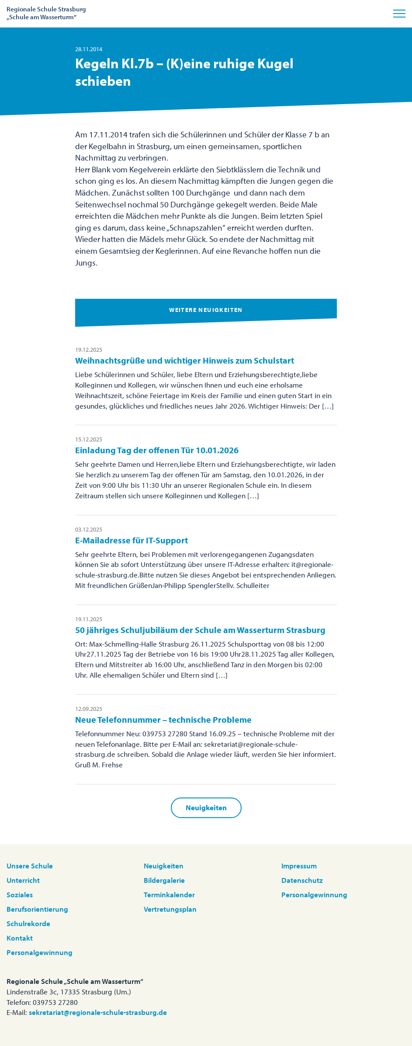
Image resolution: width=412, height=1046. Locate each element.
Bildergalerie (164, 880)
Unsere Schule (30, 865)
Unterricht (23, 880)
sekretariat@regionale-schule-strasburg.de (98, 1012)
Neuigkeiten (206, 807)
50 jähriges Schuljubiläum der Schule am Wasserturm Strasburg (200, 629)
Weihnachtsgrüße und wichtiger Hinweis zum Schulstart (184, 360)
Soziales (20, 894)
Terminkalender (169, 894)
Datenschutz (302, 880)
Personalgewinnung (40, 952)
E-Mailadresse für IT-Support (131, 540)
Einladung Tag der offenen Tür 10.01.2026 (157, 449)
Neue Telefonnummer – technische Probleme (163, 719)
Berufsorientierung (37, 908)
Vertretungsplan (170, 908)
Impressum (299, 865)
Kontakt (20, 937)
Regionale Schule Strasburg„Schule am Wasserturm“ (46, 13)
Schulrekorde (28, 923)
